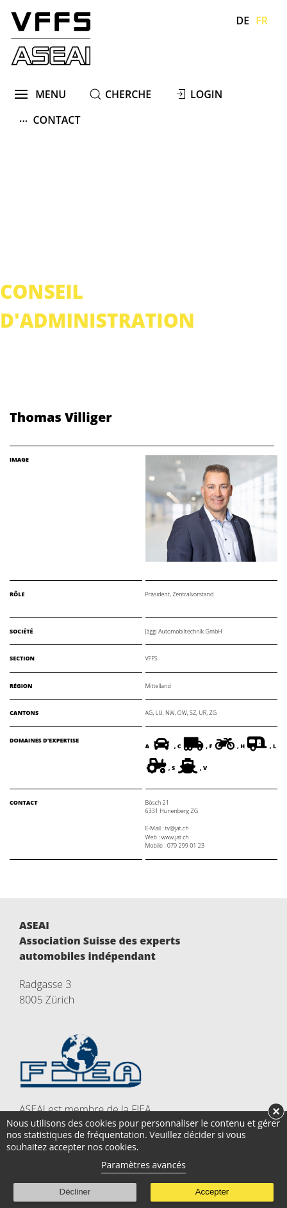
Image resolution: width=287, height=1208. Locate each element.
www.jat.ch (175, 837)
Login (206, 94)
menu (41, 94)
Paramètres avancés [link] (143, 1165)
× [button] (276, 1111)
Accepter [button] (212, 1191)
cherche (128, 94)
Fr (262, 20)
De (243, 20)
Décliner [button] (75, 1191)
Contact (50, 119)
